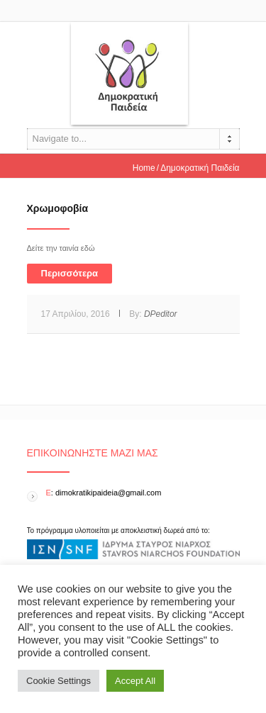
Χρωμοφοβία (58, 208)
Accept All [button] (135, 680)
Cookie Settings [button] (58, 680)
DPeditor (160, 314)
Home (144, 168)
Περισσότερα (70, 273)
